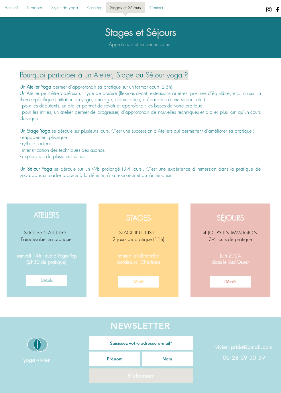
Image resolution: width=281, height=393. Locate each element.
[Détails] (46, 280)
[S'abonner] (141, 375)
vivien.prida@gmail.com (244, 347)
